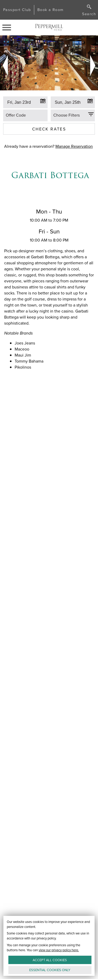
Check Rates (49, 129)
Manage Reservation (74, 146)
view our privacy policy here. (59, 949)
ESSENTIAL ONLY (49, 969)
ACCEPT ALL (50, 959)
